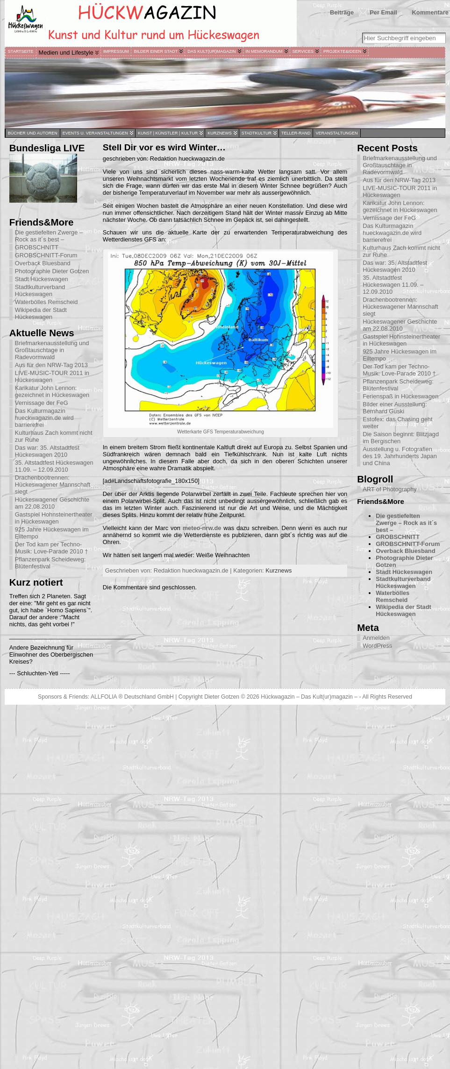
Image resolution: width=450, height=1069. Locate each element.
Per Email (383, 12)
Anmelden (376, 637)
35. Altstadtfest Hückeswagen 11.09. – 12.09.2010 (54, 466)
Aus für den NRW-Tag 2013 (51, 364)
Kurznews (278, 570)
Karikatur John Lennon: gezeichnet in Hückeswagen (52, 391)
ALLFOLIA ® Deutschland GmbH (133, 697)
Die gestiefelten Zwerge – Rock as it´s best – (49, 236)
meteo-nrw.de (202, 527)
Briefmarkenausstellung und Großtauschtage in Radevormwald (52, 350)
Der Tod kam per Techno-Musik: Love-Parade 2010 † (51, 548)
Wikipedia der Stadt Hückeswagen (41, 313)
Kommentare (430, 12)
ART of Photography (389, 489)
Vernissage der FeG (41, 402)
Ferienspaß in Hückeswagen (400, 396)
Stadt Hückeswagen (41, 279)
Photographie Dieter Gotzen (52, 271)
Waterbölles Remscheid (46, 301)
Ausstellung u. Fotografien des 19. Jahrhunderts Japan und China (400, 456)
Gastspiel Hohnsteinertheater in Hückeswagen (54, 518)
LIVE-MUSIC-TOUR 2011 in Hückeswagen (52, 376)
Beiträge (342, 12)
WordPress (377, 645)
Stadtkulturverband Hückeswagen (40, 290)
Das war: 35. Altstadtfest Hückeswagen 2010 (47, 451)
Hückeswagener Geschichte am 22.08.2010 (52, 503)
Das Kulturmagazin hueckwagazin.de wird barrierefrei (44, 417)
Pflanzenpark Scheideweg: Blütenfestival (50, 563)
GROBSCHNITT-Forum (46, 255)
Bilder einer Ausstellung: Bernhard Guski (395, 408)
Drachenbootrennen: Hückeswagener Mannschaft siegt (52, 484)
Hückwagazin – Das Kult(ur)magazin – (309, 697)
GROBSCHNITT (36, 247)
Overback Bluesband (43, 263)
